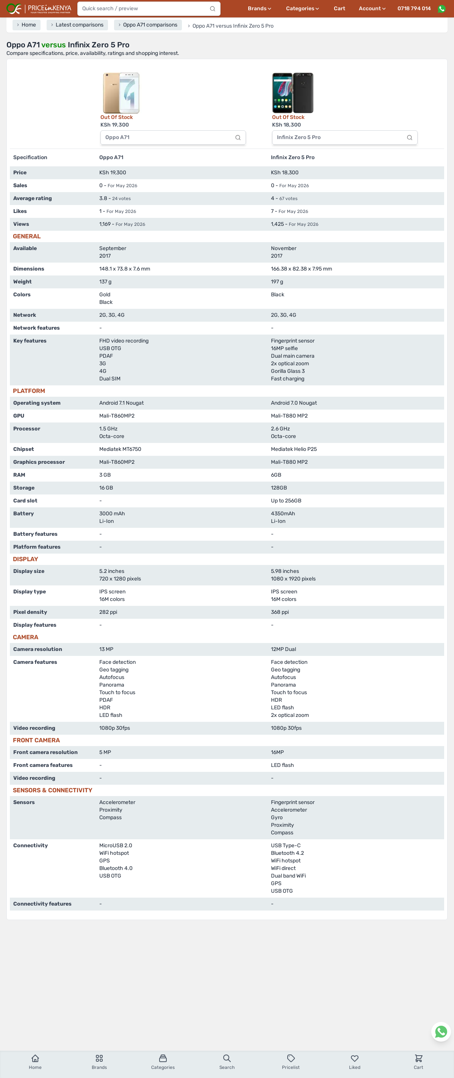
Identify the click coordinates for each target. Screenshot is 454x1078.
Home (35, 1062)
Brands (99, 1062)
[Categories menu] (303, 9)
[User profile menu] (373, 9)
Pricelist (291, 1062)
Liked (354, 1062)
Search (227, 1062)
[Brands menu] (260, 9)
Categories (163, 1062)
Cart (339, 8)
